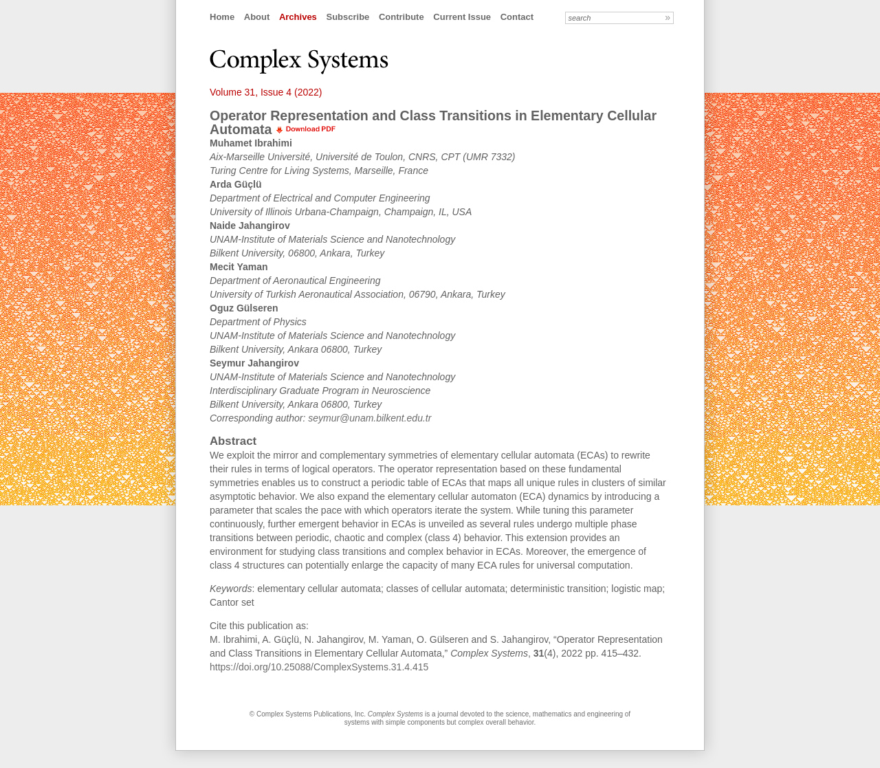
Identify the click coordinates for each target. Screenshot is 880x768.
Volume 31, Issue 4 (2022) (266, 92)
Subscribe (347, 17)
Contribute (401, 17)
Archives (298, 17)
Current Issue (462, 17)
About (257, 17)
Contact (517, 17)
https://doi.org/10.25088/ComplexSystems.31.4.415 (319, 666)
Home (222, 17)
